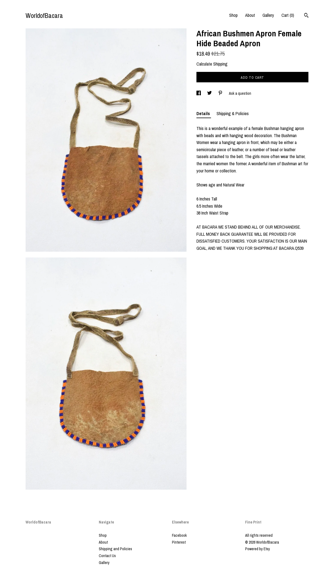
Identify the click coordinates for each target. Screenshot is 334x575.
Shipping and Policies (115, 548)
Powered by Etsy (257, 548)
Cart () (287, 15)
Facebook (179, 535)
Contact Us (107, 555)
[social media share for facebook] (199, 93)
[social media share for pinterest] (220, 93)
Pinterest (179, 542)
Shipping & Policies (233, 113)
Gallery (268, 15)
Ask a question (240, 93)
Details (203, 113)
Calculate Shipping (212, 64)
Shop (233, 15)
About (250, 15)
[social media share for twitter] (210, 93)
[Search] (306, 16)
